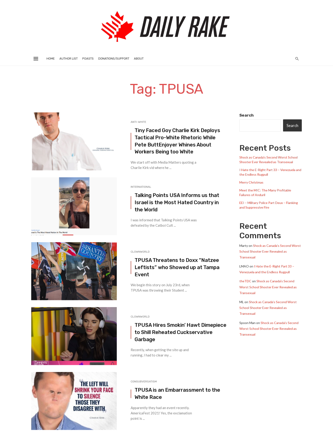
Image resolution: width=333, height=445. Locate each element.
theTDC (245, 281)
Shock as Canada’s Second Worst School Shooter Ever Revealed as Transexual (270, 251)
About (139, 58)
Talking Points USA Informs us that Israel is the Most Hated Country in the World (177, 202)
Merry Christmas (251, 182)
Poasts (88, 58)
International (141, 186)
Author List (68, 58)
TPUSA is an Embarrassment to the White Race (177, 393)
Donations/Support (113, 58)
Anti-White (138, 122)
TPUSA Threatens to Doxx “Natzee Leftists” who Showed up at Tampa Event (177, 267)
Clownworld (140, 251)
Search (246, 115)
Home (50, 58)
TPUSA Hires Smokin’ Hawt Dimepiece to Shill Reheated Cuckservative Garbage (180, 332)
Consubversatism (144, 381)
